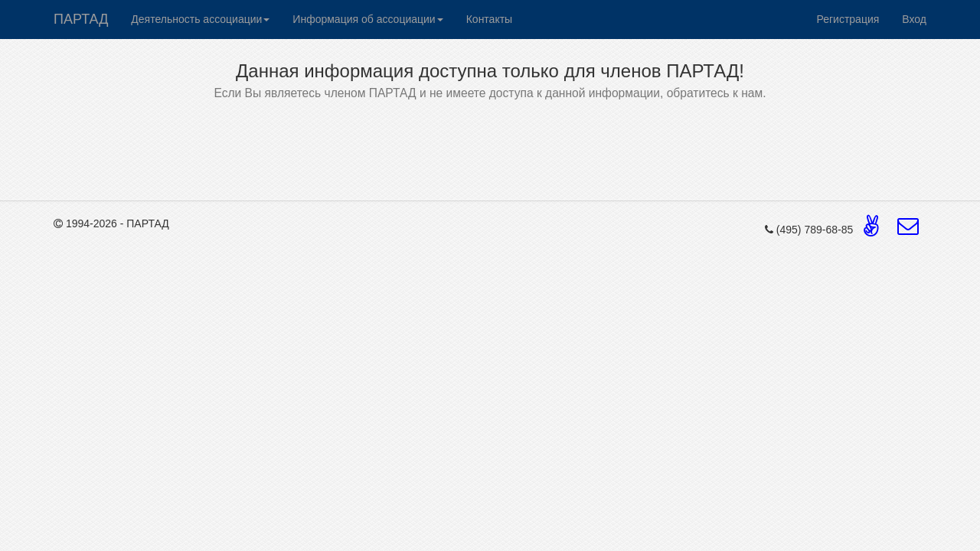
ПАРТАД (81, 19)
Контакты (489, 19)
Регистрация (847, 19)
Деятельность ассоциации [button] (200, 19)
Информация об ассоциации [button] (367, 19)
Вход (914, 19)
